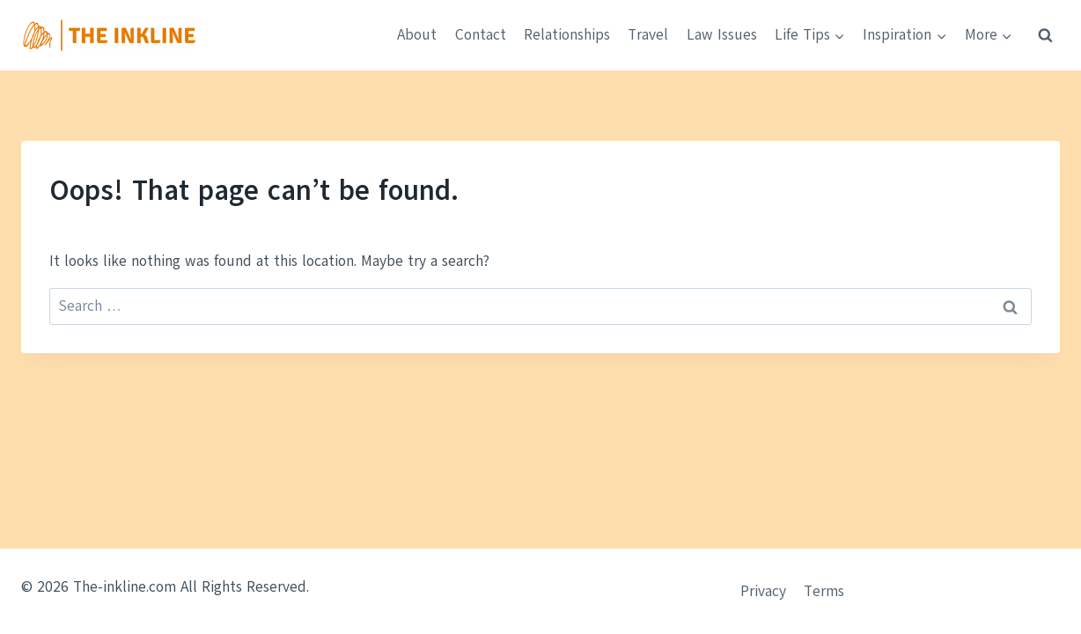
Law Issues (722, 35)
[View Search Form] (1045, 35)
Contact (480, 35)
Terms (824, 591)
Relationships (567, 35)
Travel (648, 35)
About (417, 35)
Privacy (763, 591)
